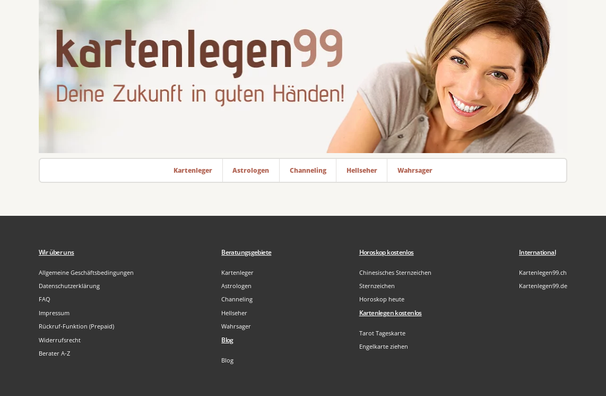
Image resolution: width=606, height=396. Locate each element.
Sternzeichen (377, 286)
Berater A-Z (54, 353)
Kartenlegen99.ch (543, 272)
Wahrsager (236, 326)
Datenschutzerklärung (69, 286)
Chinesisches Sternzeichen (395, 272)
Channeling (237, 299)
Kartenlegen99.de (543, 286)
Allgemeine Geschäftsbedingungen (86, 272)
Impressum (54, 313)
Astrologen (236, 286)
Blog (227, 360)
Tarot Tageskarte (382, 333)
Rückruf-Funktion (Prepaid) (76, 326)
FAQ (44, 299)
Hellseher (234, 313)
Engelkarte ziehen (383, 346)
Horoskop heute (381, 299)
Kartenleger (237, 272)
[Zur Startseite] (303, 76)
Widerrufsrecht (60, 340)
